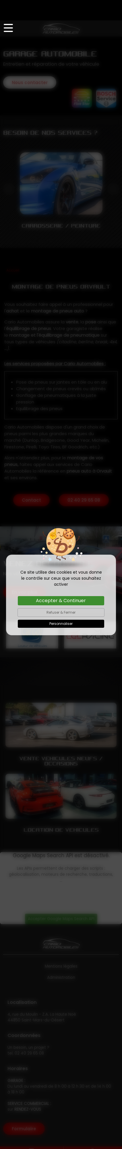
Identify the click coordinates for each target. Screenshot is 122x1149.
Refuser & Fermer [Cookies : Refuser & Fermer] (61, 591)
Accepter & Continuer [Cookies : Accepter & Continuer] (61, 580)
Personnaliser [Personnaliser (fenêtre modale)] (61, 603)
